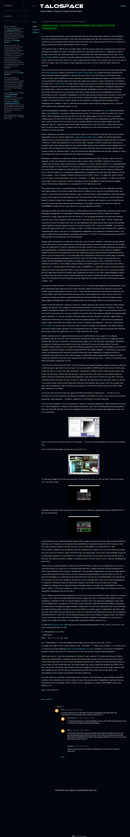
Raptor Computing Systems (11, 102)
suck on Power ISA (48, 320)
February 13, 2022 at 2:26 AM (74, 701)
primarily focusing (13, 30)
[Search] (123, 6)
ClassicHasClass (71, 709)
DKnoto (63, 701)
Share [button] (34, 22)
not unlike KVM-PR (60, 84)
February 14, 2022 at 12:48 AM (81, 721)
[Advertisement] (90, 801)
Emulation (36, 30)
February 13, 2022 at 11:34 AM (85, 709)
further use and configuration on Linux (79, 640)
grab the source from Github (58, 617)
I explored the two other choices (85, 137)
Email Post (49, 690)
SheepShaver (54, 73)
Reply (63, 748)
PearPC (49, 113)
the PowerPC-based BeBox (84, 73)
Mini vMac (105, 110)
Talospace (61, 7)
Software (36, 32)
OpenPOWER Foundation (10, 95)
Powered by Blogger (79, 827)
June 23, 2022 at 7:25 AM (82, 737)
